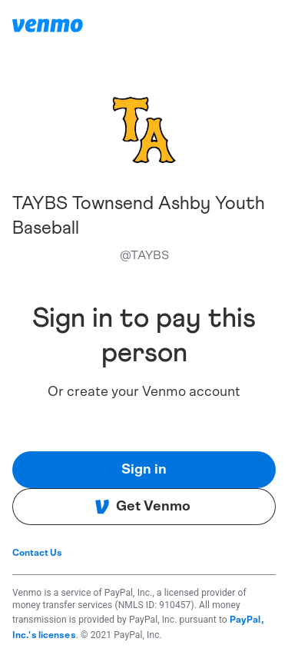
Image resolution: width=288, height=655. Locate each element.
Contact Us (37, 552)
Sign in (144, 470)
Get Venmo (142, 506)
